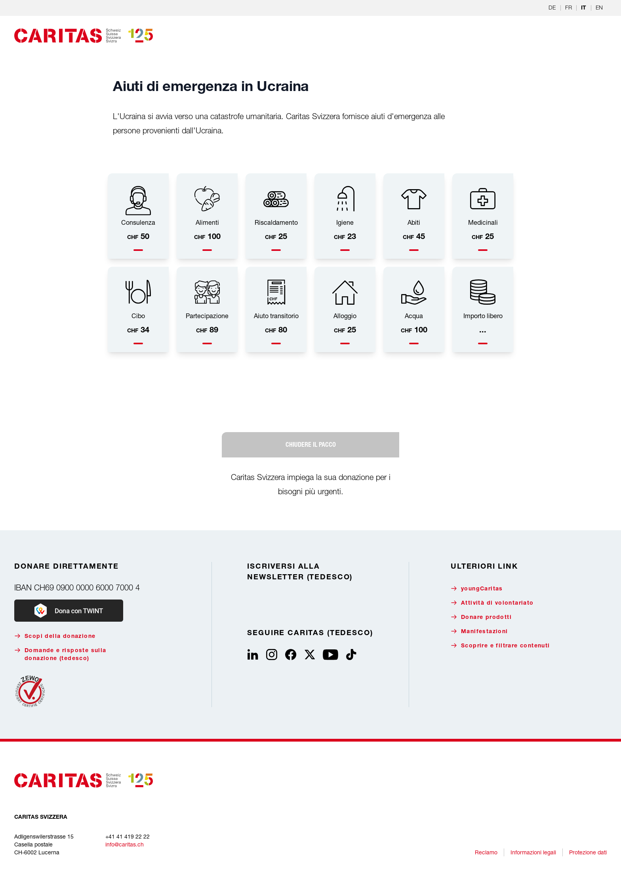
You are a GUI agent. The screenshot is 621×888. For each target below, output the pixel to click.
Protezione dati (588, 852)
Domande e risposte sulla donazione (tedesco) (60, 654)
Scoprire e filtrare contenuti (500, 645)
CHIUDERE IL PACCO (311, 444)
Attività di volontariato (492, 603)
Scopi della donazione (54, 636)
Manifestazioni (479, 631)
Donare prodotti (481, 617)
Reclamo (486, 852)
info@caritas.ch (124, 844)
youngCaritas (477, 588)
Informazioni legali (533, 852)
